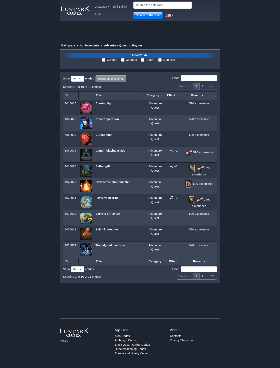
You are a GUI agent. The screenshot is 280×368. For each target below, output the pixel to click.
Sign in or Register (148, 15)
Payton (137, 45)
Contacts (175, 335)
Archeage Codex (125, 340)
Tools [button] (99, 14)
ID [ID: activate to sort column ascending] (66, 95)
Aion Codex (122, 335)
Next (211, 86)
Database (101, 6)
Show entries (78, 79)
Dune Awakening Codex (130, 349)
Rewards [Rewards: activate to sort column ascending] (197, 95)
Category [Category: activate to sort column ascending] (153, 95)
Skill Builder (120, 6)
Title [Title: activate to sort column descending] (99, 95)
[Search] (162, 5)
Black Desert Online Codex (132, 344)
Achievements (90, 45)
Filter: (194, 78)
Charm (150, 59)
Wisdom (112, 59)
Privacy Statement (182, 340)
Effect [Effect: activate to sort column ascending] (171, 95)
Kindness (169, 59)
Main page (68, 45)
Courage (131, 59)
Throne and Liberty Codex (131, 353)
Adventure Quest (116, 45)
